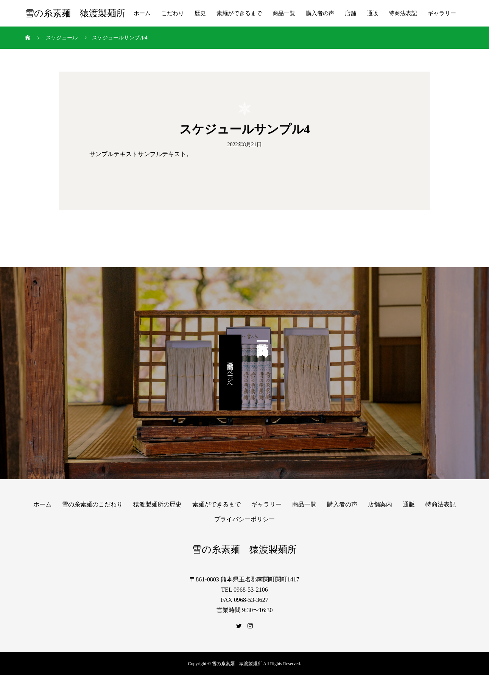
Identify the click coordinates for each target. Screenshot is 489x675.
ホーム (142, 13)
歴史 (200, 13)
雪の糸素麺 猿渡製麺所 (75, 13)
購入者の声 (320, 13)
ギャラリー (442, 13)
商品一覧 (284, 13)
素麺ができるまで (239, 13)
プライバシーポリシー (244, 519)
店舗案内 (380, 504)
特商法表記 (403, 13)
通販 (372, 13)
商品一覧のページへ (230, 372)
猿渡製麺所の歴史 (157, 504)
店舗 (350, 13)
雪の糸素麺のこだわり (92, 504)
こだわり (172, 13)
